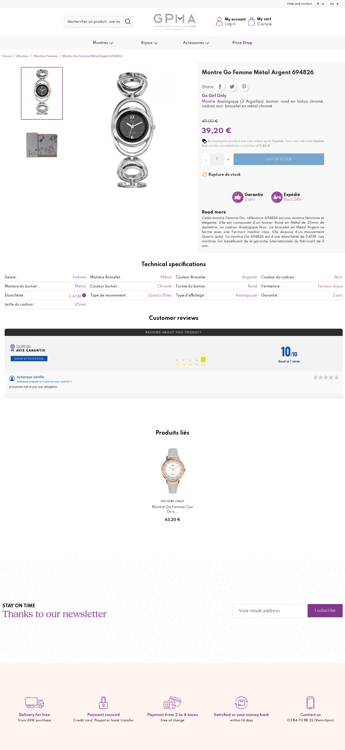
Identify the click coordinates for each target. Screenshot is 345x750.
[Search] (98, 22)
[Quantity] (217, 159)
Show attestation (29, 358)
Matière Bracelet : (106, 277)
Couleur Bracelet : (192, 277)
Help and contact (299, 3)
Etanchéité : (15, 295)
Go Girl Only (214, 96)
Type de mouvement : (109, 295)
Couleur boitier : (104, 286)
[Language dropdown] (335, 4)
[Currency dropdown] (321, 4)
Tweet (232, 86)
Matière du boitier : (22, 286)
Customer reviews (174, 318)
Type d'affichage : (191, 295)
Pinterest (244, 86)
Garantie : (270, 295)
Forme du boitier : (192, 286)
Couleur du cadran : (278, 277)
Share (220, 86)
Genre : (11, 277)
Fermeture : (272, 286)
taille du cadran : (20, 305)
